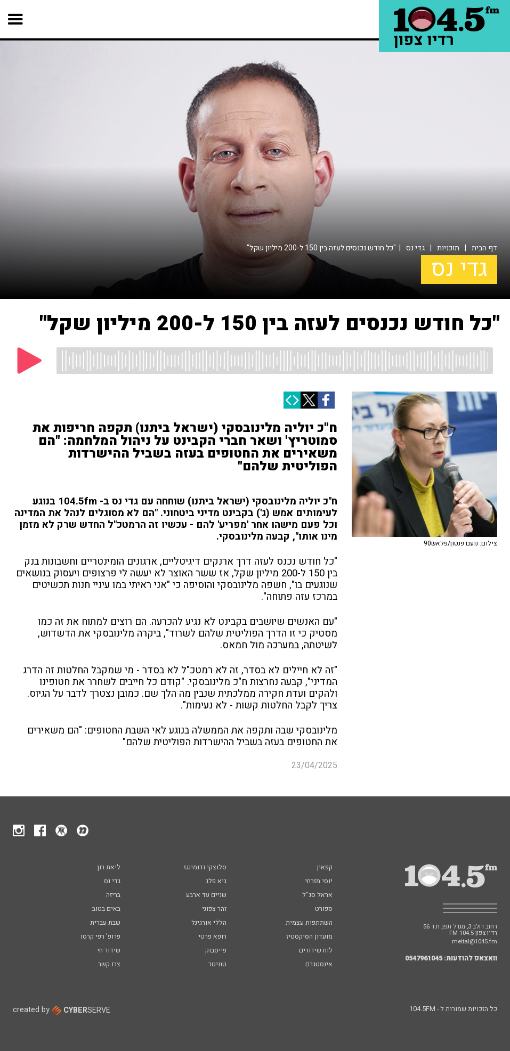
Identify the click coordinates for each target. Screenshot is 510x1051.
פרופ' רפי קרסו (100, 937)
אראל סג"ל (317, 895)
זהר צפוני (214, 909)
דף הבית (484, 248)
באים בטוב (106, 909)
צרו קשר (109, 964)
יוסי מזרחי (319, 881)
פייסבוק (215, 951)
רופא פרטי (212, 937)
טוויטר (217, 964)
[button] (15, 19)
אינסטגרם (319, 964)
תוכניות (448, 248)
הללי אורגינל (208, 923)
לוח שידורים (316, 951)
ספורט (324, 909)
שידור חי (108, 951)
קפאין (325, 867)
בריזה (113, 895)
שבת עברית (105, 923)
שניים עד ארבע (206, 895)
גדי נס (415, 248)
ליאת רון (108, 867)
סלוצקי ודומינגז (205, 867)
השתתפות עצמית (309, 923)
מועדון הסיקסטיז (309, 937)
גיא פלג (216, 881)
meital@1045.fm (474, 941)
